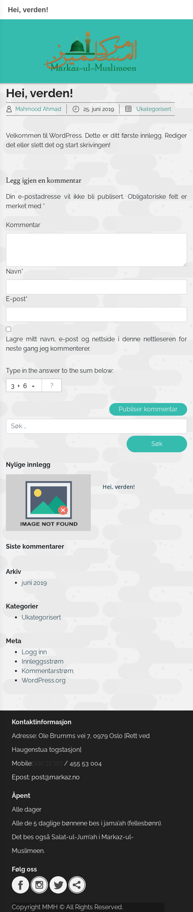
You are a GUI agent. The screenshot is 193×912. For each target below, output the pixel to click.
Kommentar (23, 225)
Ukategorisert (153, 109)
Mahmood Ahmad (38, 109)
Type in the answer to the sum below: (60, 370)
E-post (17, 299)
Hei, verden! (119, 486)
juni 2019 (34, 582)
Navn (14, 271)
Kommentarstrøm (48, 671)
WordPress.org (44, 680)
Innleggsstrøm (43, 661)
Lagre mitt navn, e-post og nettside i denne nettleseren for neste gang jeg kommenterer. (96, 343)
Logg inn (34, 652)
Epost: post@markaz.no (46, 777)
